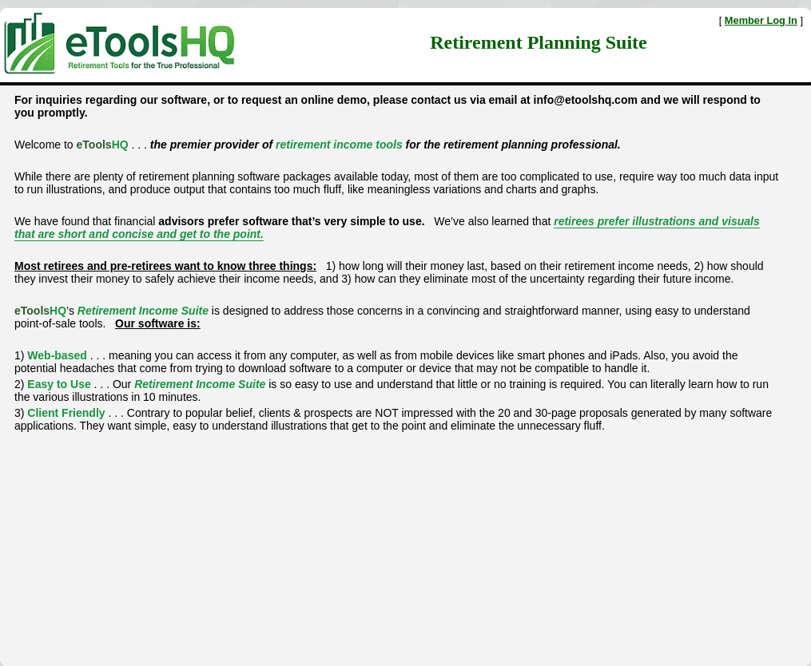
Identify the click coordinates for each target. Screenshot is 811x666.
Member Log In (761, 20)
